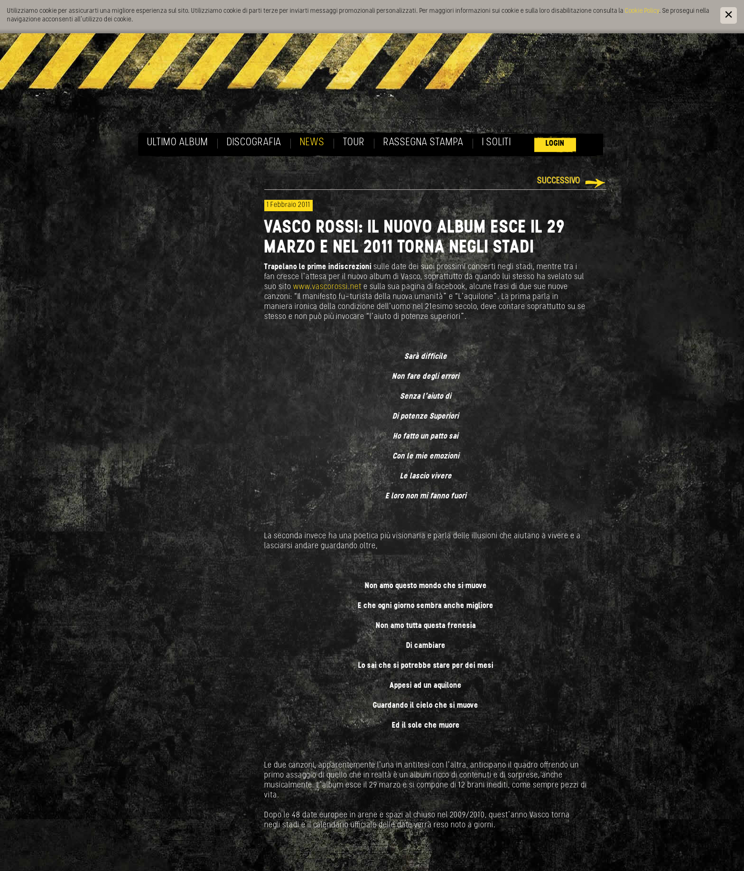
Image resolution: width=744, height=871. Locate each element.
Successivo (558, 181)
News (312, 142)
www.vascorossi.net (328, 287)
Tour (354, 142)
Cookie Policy (642, 11)
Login (555, 144)
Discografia (254, 142)
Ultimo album (177, 142)
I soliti (496, 142)
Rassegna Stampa (423, 142)
